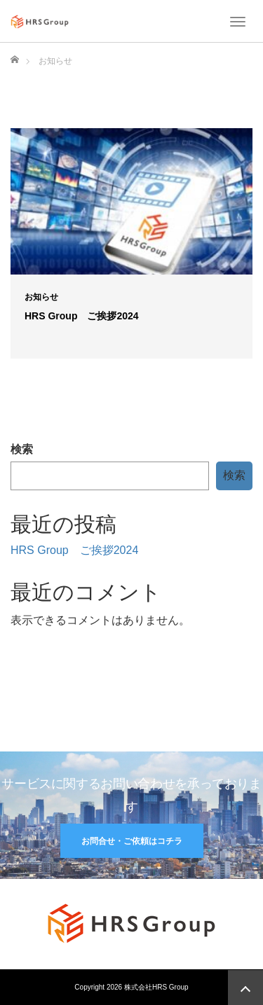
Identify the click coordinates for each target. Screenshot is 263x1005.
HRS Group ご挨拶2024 (82, 315)
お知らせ (41, 297)
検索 (22, 449)
